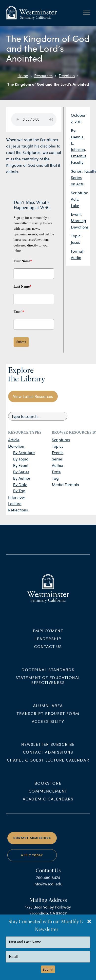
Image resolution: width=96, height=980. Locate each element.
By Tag (19, 490)
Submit (21, 342)
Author (58, 465)
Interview (16, 497)
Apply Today (32, 859)
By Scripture (24, 452)
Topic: (76, 235)
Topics (57, 446)
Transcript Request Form (48, 717)
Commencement (48, 795)
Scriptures (61, 439)
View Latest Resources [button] (33, 396)
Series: (77, 171)
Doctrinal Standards (47, 673)
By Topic (20, 458)
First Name (23, 261)
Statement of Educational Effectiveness (48, 684)
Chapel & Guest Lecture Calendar (48, 764)
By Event (20, 465)
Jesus (75, 242)
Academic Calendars (48, 802)
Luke (75, 205)
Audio (76, 257)
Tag (55, 478)
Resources (43, 75)
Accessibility (48, 725)
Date (56, 471)
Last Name (22, 286)
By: (73, 130)
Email (19, 312)
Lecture (14, 503)
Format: (77, 251)
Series (57, 458)
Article (13, 439)
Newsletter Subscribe (48, 748)
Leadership (48, 642)
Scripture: (79, 192)
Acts (74, 199)
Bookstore (48, 787)
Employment (48, 634)
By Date (20, 484)
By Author (21, 478)
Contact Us (48, 650)
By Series (21, 471)
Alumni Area (48, 709)
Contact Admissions (48, 756)
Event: (76, 214)
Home (23, 75)
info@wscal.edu (48, 887)
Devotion (67, 75)
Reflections (18, 509)
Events (57, 452)
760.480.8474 (48, 881)
